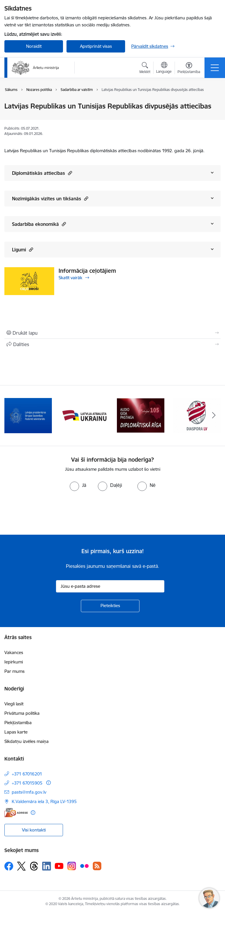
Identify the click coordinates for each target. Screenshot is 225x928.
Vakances (13, 652)
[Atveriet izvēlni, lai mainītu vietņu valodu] (164, 68)
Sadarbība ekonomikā (39, 224)
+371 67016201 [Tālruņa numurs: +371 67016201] (27, 774)
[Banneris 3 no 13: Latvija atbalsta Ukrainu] (84, 415)
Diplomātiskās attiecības (42, 173)
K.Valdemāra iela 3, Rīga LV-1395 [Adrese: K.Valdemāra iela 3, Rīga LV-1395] (44, 801)
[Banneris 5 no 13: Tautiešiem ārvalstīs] (197, 415)
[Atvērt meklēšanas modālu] (145, 69)
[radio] (78, 485)
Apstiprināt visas (96, 46)
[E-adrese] (16, 812)
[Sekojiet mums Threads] (34, 866)
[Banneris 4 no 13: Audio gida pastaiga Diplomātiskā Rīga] (140, 415)
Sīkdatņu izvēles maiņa (26, 741)
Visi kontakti (34, 830)
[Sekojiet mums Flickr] (84, 865)
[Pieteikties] (110, 606)
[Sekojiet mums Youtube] (59, 865)
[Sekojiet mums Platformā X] (21, 866)
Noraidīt (34, 46)
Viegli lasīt (13, 704)
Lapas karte (16, 732)
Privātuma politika (22, 713)
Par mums (14, 671)
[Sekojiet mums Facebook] (8, 866)
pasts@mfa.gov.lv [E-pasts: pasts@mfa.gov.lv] (29, 792)
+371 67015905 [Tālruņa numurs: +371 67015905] (27, 783)
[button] (69, 173)
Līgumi (22, 249)
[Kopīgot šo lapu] (112, 344)
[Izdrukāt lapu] (112, 332)
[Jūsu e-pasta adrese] (110, 586)
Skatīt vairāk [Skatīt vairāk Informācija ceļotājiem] (70, 277)
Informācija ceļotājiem (87, 270)
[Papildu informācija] (48, 782)
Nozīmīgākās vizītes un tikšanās (50, 198)
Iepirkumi (13, 662)
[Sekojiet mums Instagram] (71, 866)
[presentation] (48, 513)
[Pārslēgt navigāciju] (214, 67)
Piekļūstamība (18, 722)
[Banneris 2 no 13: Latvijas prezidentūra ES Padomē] (28, 415)
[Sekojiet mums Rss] (97, 866)
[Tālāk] (213, 415)
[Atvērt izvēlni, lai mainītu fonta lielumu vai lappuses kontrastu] (189, 69)
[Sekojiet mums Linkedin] (46, 866)
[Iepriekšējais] (11, 415)
